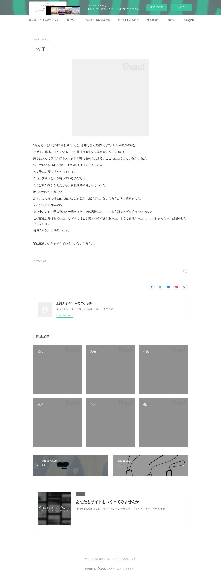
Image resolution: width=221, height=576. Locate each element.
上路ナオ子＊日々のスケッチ (43, 20)
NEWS (71, 20)
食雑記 (171, 20)
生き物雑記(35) (40, 261)
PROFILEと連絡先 (128, 20)
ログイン (181, 7)
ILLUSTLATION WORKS (96, 20)
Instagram (188, 20)
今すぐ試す (156, 7)
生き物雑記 (153, 20)
